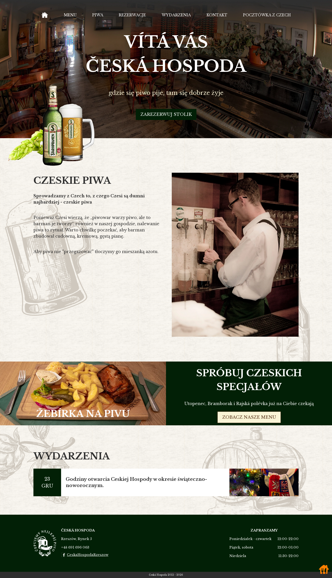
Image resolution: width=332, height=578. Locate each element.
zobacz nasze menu (249, 417)
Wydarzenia (172, 19)
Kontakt (213, 19)
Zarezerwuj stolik (166, 123)
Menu (66, 19)
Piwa (93, 19)
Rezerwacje (127, 19)
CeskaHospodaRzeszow (84, 554)
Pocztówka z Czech (265, 19)
